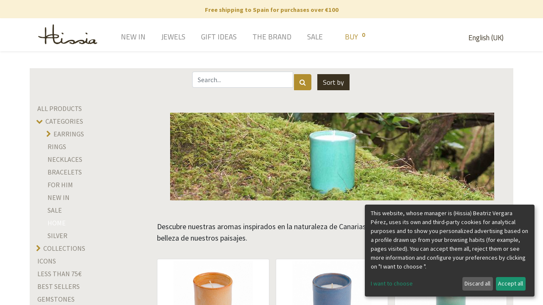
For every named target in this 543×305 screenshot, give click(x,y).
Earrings (68, 134)
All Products (59, 108)
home (57, 223)
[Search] (302, 82)
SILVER (57, 235)
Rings (57, 146)
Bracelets (65, 172)
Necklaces (65, 159)
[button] (333, 82)
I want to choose (392, 283)
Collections (64, 248)
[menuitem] (121, 37)
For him (60, 184)
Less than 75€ (59, 273)
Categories (64, 121)
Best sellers (58, 286)
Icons (46, 261)
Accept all (510, 283)
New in (59, 197)
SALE (55, 210)
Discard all (477, 283)
